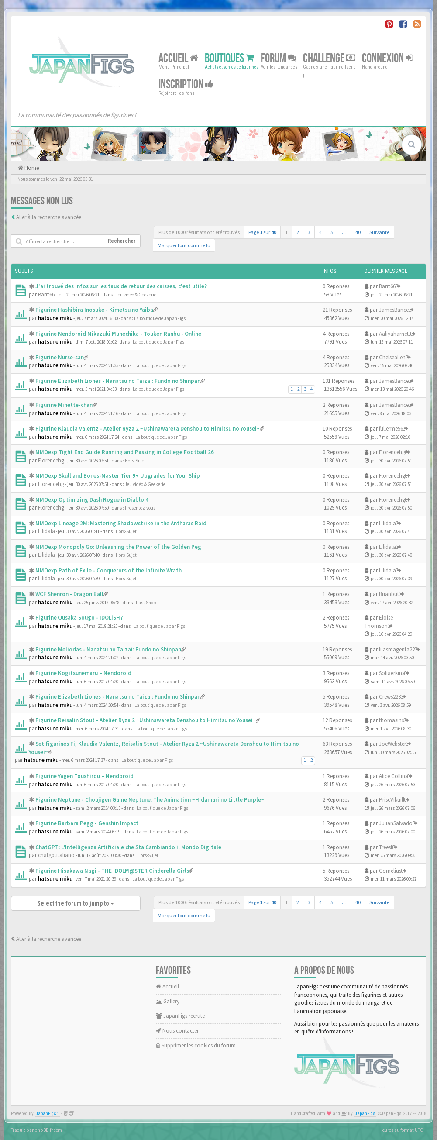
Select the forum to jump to (75, 903)
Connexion (387, 58)
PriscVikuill (391, 799)
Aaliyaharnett (394, 334)
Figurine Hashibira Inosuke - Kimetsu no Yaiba (94, 309)
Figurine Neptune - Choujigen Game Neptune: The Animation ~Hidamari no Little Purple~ (149, 799)
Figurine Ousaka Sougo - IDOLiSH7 (79, 617)
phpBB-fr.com (48, 1130)
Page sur (262, 232)
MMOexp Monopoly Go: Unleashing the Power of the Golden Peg (118, 547)
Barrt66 (46, 294)
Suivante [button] (379, 232)
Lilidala (46, 531)
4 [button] (320, 232)
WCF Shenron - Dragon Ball (69, 594)
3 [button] (309, 232)
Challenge (329, 58)
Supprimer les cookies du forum (196, 1045)
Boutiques (229, 58)
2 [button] (297, 232)
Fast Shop (146, 602)
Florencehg (51, 460)
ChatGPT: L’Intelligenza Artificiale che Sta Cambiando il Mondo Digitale (128, 847)
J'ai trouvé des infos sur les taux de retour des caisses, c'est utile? (121, 286)
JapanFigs (365, 1113)
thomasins (391, 720)
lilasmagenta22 (397, 649)
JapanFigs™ (47, 1113)
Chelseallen (392, 357)
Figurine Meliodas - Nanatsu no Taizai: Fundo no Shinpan (108, 649)
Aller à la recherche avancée (48, 217)
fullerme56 (391, 428)
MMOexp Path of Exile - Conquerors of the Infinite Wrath (108, 570)
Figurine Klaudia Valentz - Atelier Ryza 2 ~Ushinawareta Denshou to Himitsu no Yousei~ (147, 428)
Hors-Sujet (135, 461)
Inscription (185, 84)
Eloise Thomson (379, 622)
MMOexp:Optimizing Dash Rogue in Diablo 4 (91, 499)
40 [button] (358, 232)
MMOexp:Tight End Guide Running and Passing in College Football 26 (124, 452)
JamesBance (394, 309)
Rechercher (122, 241)
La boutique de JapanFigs (160, 318)
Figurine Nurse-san (59, 357)
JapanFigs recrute (180, 1015)
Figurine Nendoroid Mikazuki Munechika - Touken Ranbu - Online (118, 334)
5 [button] (331, 232)
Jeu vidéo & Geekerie (136, 295)
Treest (385, 847)
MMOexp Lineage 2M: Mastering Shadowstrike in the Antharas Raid (120, 523)
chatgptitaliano (56, 855)
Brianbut (389, 594)
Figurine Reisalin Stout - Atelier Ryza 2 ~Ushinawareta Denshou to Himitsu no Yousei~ (145, 720)
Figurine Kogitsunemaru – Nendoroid (83, 673)
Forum (278, 58)
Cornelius (390, 871)
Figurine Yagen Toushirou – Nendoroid (84, 776)
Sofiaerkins (391, 673)
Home (31, 168)
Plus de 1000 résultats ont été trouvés (199, 232)
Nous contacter (177, 1030)
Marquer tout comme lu (184, 245)
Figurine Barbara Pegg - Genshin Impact (86, 823)
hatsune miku (55, 318)
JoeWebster (392, 743)
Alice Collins (393, 776)
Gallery (167, 1001)
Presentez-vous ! (141, 508)
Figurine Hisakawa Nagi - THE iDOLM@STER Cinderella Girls (112, 871)
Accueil (178, 58)
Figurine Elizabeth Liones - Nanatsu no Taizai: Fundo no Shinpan (117, 381)
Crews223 (390, 696)
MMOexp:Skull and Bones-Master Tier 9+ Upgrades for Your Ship (117, 475)
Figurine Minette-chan (64, 405)
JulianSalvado (396, 823)
